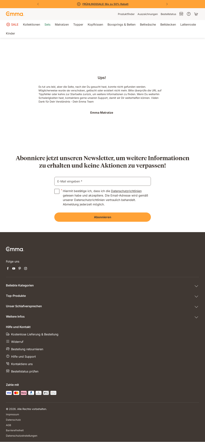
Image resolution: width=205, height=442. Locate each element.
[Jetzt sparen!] (102, 4)
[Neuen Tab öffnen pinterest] (20, 269)
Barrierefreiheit (15, 430)
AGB (8, 425)
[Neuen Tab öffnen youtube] (14, 269)
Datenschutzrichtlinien (126, 191)
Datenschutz (13, 419)
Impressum (12, 414)
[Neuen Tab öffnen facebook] (8, 269)
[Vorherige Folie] (38, 4)
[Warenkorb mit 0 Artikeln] (196, 14)
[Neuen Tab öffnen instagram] (25, 269)
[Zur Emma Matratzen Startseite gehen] (15, 14)
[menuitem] (126, 14)
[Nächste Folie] (167, 4)
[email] (102, 181)
